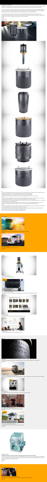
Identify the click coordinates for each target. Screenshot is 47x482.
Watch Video (3, 294)
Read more (3, 361)
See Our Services (4, 19)
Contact (2, 17)
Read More (3, 232)
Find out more (3, 459)
